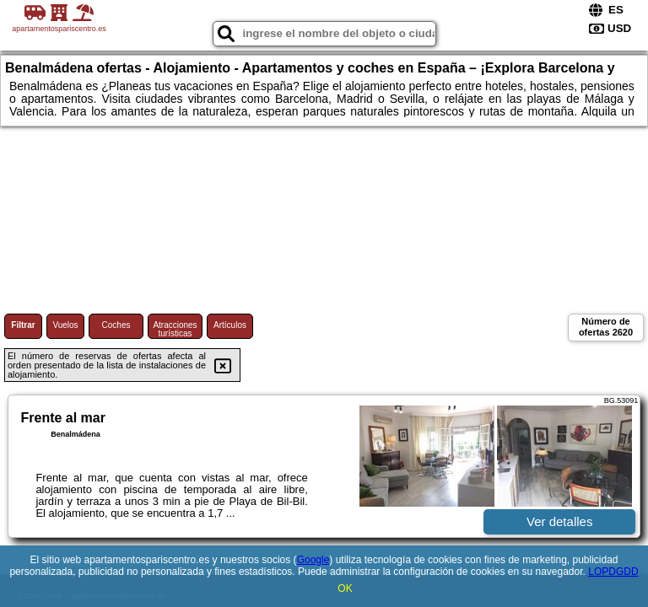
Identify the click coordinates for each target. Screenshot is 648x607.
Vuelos (65, 325)
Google (313, 560)
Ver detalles (559, 521)
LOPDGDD (613, 571)
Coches (116, 325)
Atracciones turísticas (175, 329)
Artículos (229, 325)
